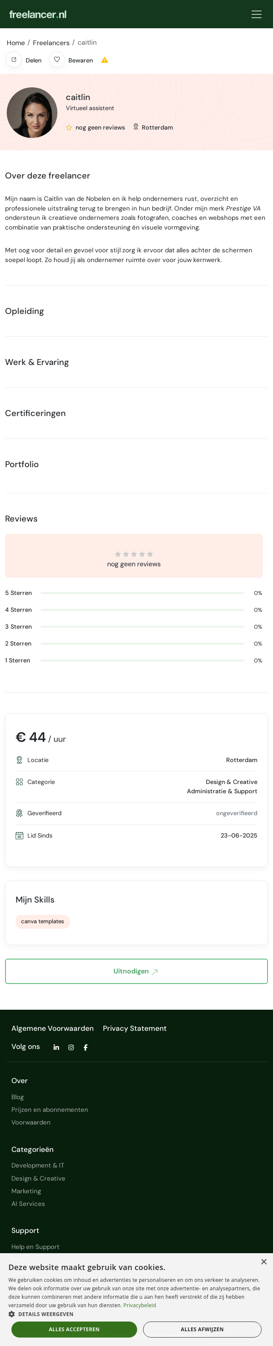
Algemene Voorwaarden (52, 1028)
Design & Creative (38, 1178)
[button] (14, 59)
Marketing (26, 1191)
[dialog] (136, 1299)
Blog (17, 1097)
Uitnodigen (136, 972)
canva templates (42, 921)
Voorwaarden (31, 1122)
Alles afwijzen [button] (202, 1329)
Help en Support (35, 1247)
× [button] (263, 1262)
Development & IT (37, 1165)
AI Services (28, 1204)
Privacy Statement (135, 1028)
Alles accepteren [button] (74, 1329)
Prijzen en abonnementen (49, 1109)
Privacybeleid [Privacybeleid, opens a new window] (140, 1305)
